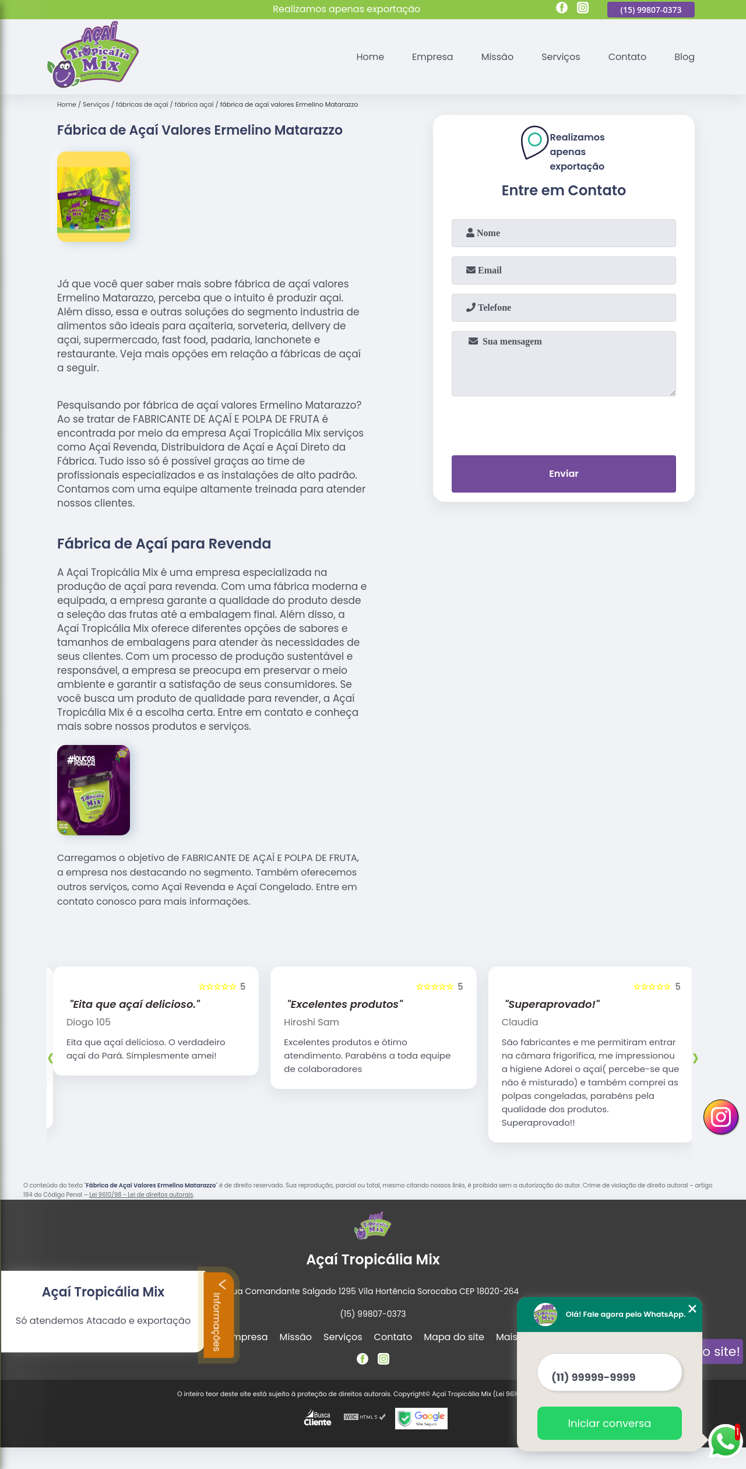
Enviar (563, 473)
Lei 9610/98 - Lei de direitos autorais (141, 1194)
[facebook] (562, 9)
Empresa (432, 57)
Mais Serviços (527, 1337)
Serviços (560, 57)
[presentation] (564, 423)
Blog (684, 57)
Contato (627, 57)
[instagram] (583, 9)
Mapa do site (454, 1337)
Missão (497, 57)
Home (370, 57)
